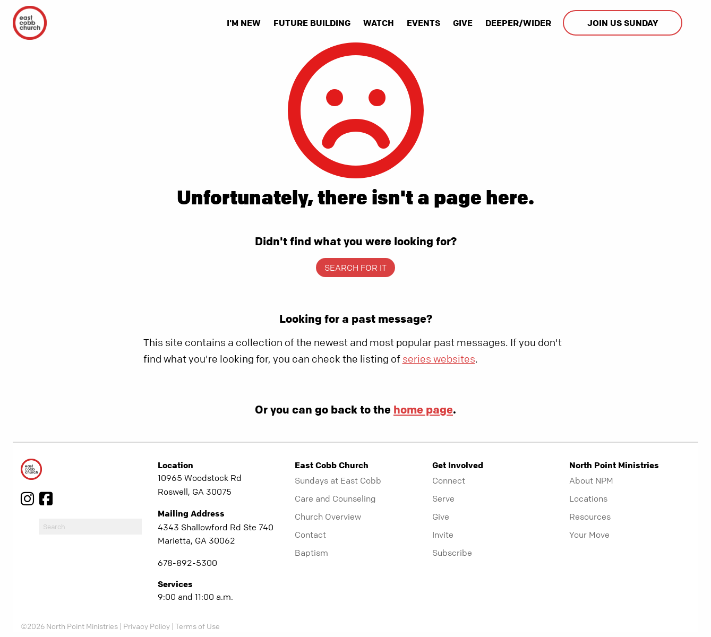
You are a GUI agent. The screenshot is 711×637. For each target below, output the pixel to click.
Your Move (589, 534)
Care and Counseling (335, 498)
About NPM (591, 480)
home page (423, 409)
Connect (448, 480)
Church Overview (328, 516)
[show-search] (691, 23)
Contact (310, 534)
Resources (590, 516)
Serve (443, 498)
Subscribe (452, 552)
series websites (438, 359)
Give (463, 23)
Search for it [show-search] (355, 267)
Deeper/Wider (518, 23)
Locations (588, 498)
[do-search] (90, 527)
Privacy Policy (146, 626)
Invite (442, 534)
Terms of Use (197, 626)
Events (423, 23)
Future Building (311, 23)
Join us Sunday (622, 23)
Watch (378, 23)
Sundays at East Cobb (338, 480)
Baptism (311, 552)
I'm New (244, 23)
